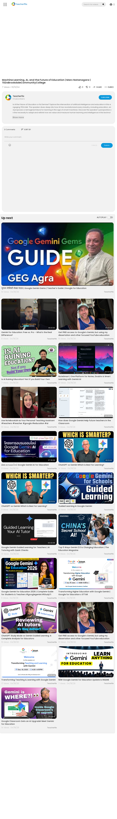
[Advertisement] (58, 181)
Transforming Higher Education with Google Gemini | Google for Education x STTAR (84, 593)
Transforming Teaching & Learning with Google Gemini (28, 679)
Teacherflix (18, 96)
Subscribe (105, 97)
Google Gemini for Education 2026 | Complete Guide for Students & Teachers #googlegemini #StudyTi (27, 593)
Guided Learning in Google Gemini (75, 506)
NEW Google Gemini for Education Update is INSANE (83, 679)
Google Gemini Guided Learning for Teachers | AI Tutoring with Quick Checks (25, 549)
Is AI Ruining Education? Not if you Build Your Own (25, 379)
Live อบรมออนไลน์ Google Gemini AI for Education (25, 465)
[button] (112, 4)
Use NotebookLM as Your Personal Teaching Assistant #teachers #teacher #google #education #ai (28, 422)
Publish (107, 145)
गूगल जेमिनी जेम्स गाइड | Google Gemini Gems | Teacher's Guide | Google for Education (43, 288)
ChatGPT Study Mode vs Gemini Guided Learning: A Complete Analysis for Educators (26, 637)
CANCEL (94, 145)
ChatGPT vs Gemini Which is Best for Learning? (81, 465)
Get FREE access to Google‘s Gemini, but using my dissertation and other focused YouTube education (83, 334)
